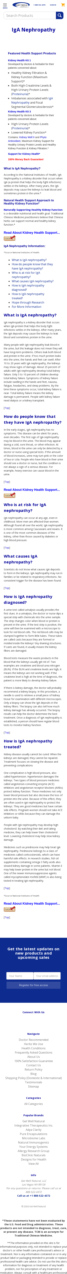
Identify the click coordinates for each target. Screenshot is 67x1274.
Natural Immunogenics (33, 1142)
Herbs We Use (33, 1044)
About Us (33, 1057)
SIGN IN (53, 5)
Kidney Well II (26, 137)
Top (6, 408)
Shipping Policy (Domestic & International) (33, 1078)
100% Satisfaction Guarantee (33, 1061)
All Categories (33, 1104)
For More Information (26, 307)
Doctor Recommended (33, 1040)
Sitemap (33, 1086)
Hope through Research (28, 302)
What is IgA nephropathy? (29, 260)
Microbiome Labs (33, 1138)
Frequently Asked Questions (33, 1052)
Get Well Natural (34, 1121)
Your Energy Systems (33, 1147)
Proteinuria (20, 94)
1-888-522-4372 (39, 5)
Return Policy (33, 1069)
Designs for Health (33, 1159)
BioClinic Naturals (34, 1155)
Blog (33, 1074)
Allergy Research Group (33, 1151)
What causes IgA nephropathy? (33, 281)
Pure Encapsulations (33, 1134)
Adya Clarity (33, 1130)
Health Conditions (33, 1048)
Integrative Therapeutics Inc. (33, 1125)
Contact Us (33, 1065)
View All (33, 1164)
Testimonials (33, 1082)
